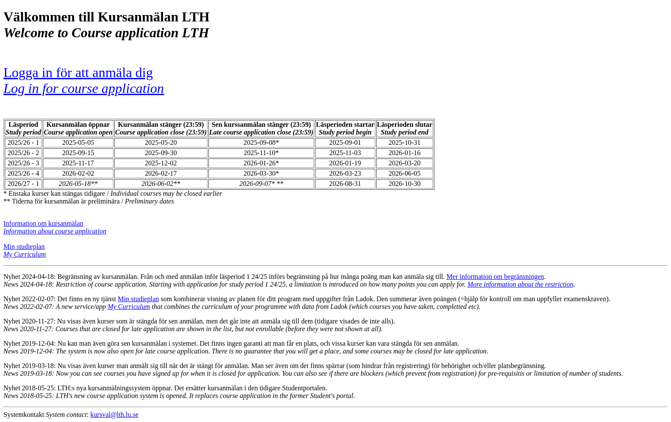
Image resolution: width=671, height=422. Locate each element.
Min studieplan (24, 246)
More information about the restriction (520, 284)
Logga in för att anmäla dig (83, 80)
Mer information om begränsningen (495, 276)
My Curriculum (128, 306)
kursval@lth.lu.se (114, 414)
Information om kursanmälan (43, 223)
